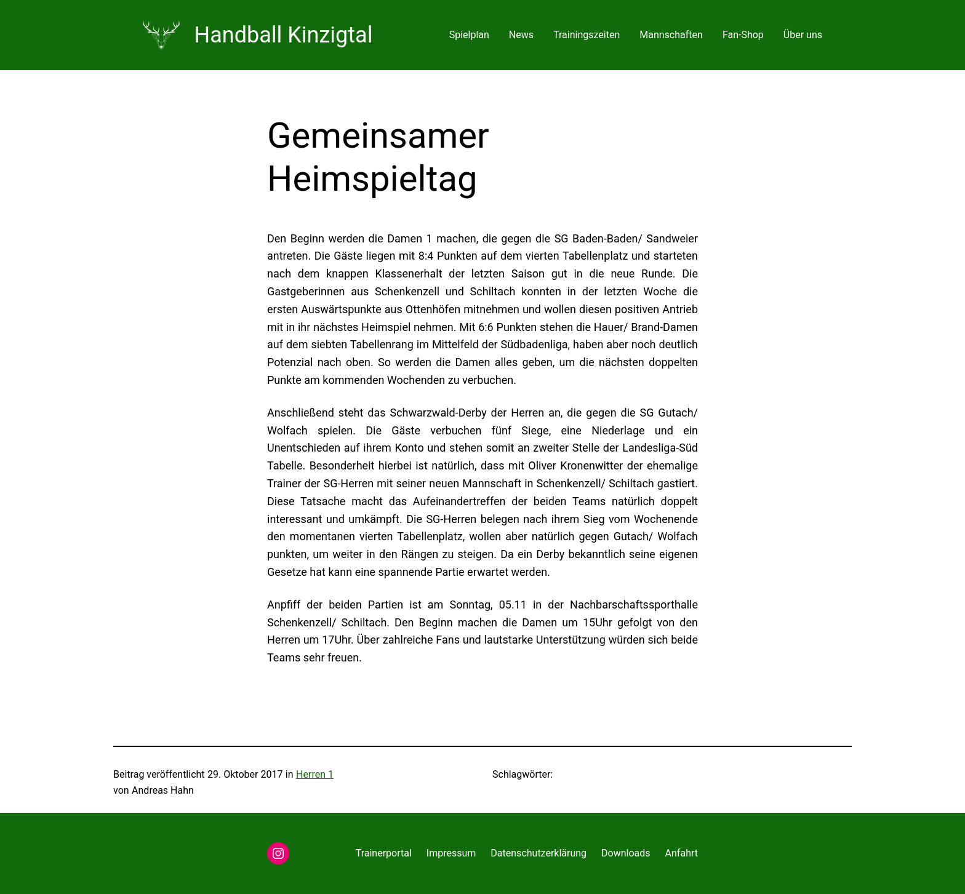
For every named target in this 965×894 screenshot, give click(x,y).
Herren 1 (315, 774)
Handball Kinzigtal (283, 35)
